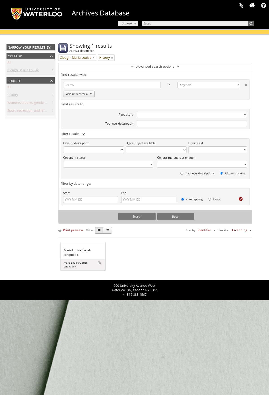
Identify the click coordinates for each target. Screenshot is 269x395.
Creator (15, 56)
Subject (14, 80)
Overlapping (192, 199)
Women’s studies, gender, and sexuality (37, 103)
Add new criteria (79, 94)
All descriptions (232, 173)
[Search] (198, 23)
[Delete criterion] (243, 84)
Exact (214, 199)
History (12, 95)
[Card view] (99, 230)
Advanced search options (155, 66)
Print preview (70, 230)
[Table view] (107, 230)
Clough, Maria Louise (23, 71)
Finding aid (195, 143)
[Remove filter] (93, 57)
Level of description (76, 143)
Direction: (223, 230)
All (9, 63)
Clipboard (241, 5)
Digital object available (140, 143)
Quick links (263, 5)
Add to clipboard (100, 263)
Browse (127, 23)
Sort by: (191, 230)
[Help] (239, 199)
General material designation (176, 158)
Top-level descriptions (197, 173)
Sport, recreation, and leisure (29, 111)
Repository (126, 115)
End (123, 193)
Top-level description (119, 124)
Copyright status (74, 158)
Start (66, 193)
